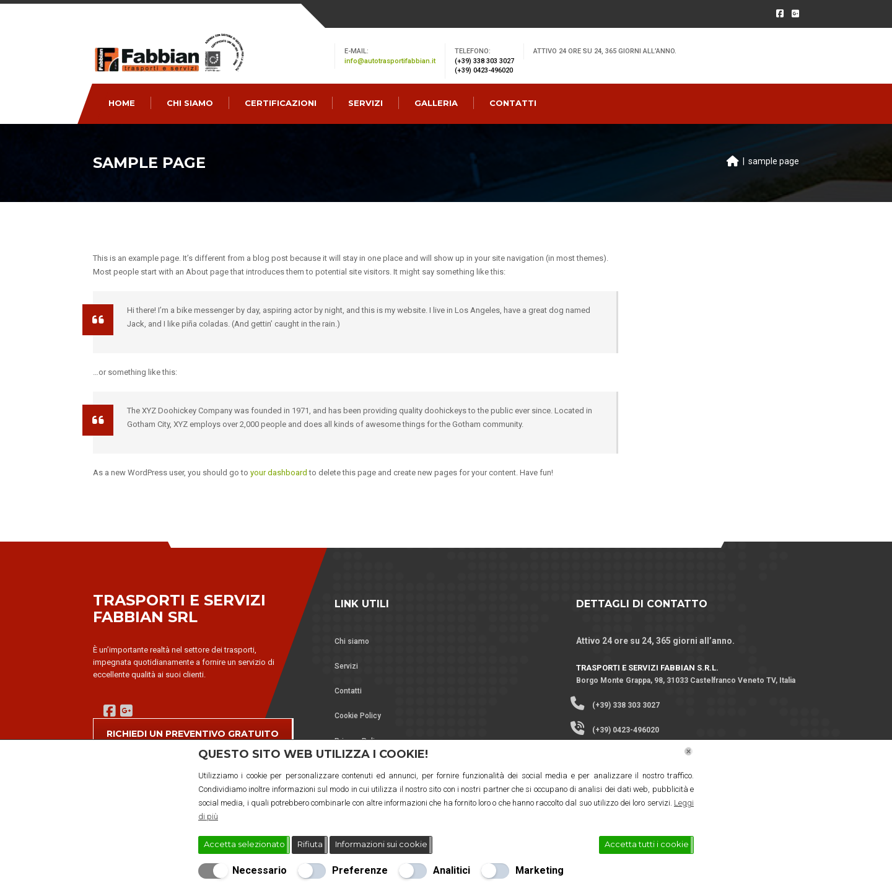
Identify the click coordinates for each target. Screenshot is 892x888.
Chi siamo (351, 641)
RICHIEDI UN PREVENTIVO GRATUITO (193, 733)
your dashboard (278, 472)
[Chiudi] (688, 751)
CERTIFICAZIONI (281, 103)
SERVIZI (365, 103)
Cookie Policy (357, 715)
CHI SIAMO (190, 103)
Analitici (451, 870)
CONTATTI (512, 103)
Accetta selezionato (244, 844)
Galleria (436, 103)
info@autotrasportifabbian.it (389, 61)
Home (121, 103)
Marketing (539, 870)
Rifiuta (310, 844)
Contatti (348, 691)
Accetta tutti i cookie (647, 844)
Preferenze (360, 870)
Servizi (346, 666)
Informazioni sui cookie (381, 844)
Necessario (259, 870)
